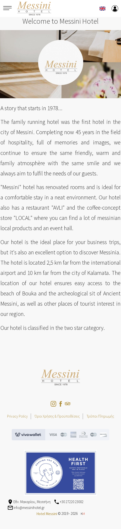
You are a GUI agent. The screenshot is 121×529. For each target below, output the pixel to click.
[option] (60, 64)
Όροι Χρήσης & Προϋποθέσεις (57, 416)
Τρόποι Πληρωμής (100, 416)
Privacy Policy (17, 416)
